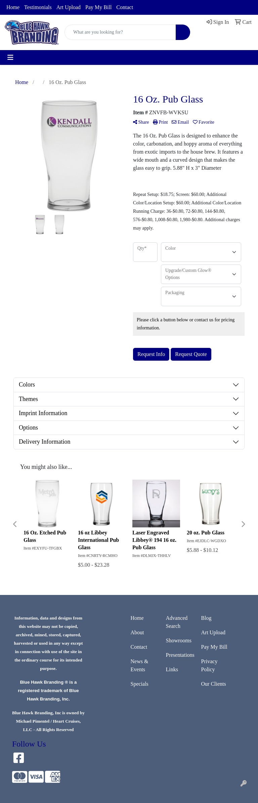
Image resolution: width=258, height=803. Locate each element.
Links (172, 669)
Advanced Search (177, 622)
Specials (139, 684)
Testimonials (38, 7)
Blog (206, 618)
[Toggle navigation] (10, 57)
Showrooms (178, 640)
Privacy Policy (209, 665)
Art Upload (68, 7)
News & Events (139, 665)
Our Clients (213, 684)
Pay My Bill (98, 7)
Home (12, 7)
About (137, 632)
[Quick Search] (120, 32)
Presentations (179, 655)
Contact (124, 7)
